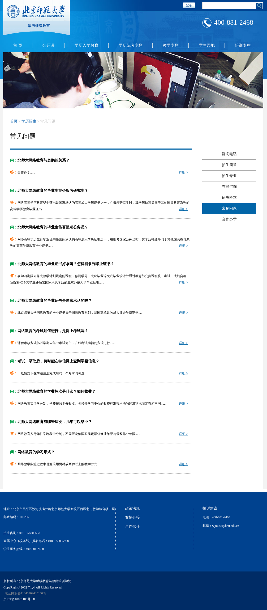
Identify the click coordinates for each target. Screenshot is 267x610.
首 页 (17, 45)
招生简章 (229, 165)
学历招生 (28, 121)
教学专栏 (171, 45)
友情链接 (132, 517)
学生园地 (207, 45)
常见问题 (229, 208)
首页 (14, 121)
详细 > (183, 172)
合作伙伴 (132, 526)
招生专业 (229, 176)
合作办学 (229, 219)
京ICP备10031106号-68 (19, 599)
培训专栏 (243, 45)
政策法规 (132, 508)
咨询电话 (229, 154)
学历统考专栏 (131, 45)
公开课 (48, 45)
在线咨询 (229, 187)
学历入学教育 (86, 45)
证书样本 (229, 198)
